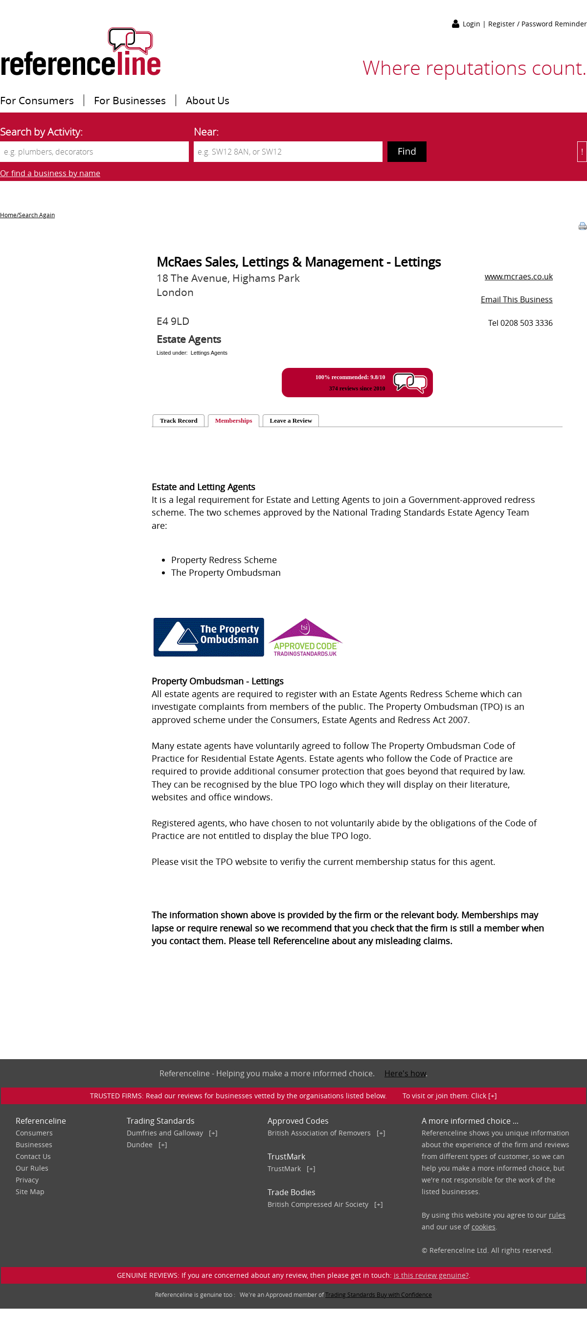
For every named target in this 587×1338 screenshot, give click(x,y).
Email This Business (517, 299)
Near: (206, 131)
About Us (207, 100)
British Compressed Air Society (318, 1204)
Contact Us (33, 1156)
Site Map (30, 1191)
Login (472, 23)
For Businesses (130, 100)
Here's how (405, 1073)
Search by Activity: (41, 131)
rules (557, 1215)
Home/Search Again (27, 215)
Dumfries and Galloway (165, 1132)
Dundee (140, 1144)
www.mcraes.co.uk (519, 276)
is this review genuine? (431, 1275)
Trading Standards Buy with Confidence (378, 1294)
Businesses (34, 1144)
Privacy (27, 1179)
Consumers (34, 1132)
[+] (213, 1132)
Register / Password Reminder (537, 23)
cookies (484, 1226)
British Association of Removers (319, 1132)
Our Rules (32, 1168)
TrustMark (284, 1168)
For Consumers (37, 100)
